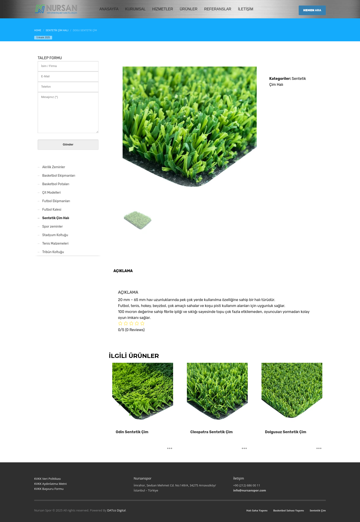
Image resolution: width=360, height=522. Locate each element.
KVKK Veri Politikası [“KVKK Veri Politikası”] (47, 479)
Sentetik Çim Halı (55, 218)
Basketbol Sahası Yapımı (288, 510)
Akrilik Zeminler (53, 167)
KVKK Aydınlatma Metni (50, 484)
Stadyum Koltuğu (55, 235)
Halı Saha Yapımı (256, 510)
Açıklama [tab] (123, 271)
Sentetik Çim (318, 510)
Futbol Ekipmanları (56, 201)
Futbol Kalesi (51, 210)
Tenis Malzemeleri (55, 244)
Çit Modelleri (51, 193)
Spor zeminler (52, 227)
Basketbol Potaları (55, 184)
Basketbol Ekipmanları (58, 176)
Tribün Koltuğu (53, 252)
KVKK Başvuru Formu (49, 489)
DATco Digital (116, 510)
